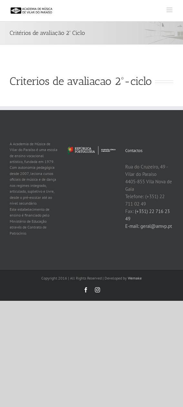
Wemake (135, 278)
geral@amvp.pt (156, 226)
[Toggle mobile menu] (170, 9)
